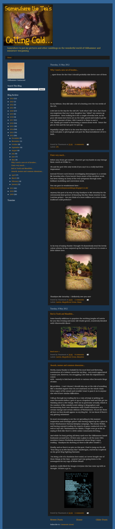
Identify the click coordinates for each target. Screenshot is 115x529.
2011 (12, 188)
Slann (79, 302)
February (15, 181)
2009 (12, 194)
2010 (12, 191)
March (14, 178)
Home (9, 57)
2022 (12, 105)
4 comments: (80, 144)
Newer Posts (56, 519)
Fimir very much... (57, 155)
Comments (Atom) (67, 524)
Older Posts (101, 519)
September (16, 147)
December (16, 138)
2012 (12, 135)
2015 (12, 126)
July (13, 154)
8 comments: (80, 354)
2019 (12, 114)
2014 (12, 129)
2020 (12, 111)
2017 (12, 120)
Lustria (58, 302)
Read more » (55, 351)
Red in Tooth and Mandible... (62, 314)
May (13, 160)
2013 (12, 132)
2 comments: (80, 300)
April (14, 175)
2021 (12, 108)
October (15, 144)
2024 (12, 98)
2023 (12, 102)
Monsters (80, 357)
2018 (12, 117)
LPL (57, 147)
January (15, 184)
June (13, 157)
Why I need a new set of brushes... (64, 70)
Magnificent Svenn (69, 302)
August (14, 150)
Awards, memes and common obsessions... (67, 365)
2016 (12, 123)
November (16, 141)
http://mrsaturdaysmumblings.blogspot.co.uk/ (69, 188)
